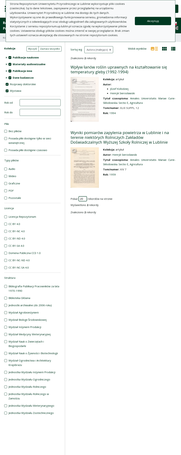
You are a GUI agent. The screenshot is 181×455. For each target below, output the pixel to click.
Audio (11, 169)
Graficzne (14, 183)
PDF (11, 190)
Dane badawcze (23, 77)
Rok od (8, 102)
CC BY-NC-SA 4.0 (18, 267)
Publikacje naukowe (26, 57)
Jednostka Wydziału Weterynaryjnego (31, 405)
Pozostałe (14, 198)
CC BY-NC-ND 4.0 (19, 260)
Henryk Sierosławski (122, 93)
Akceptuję (153, 21)
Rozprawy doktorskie (23, 84)
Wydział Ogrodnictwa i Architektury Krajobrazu (29, 363)
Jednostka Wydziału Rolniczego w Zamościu (28, 396)
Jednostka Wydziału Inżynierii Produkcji (31, 372)
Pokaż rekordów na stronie (91, 198)
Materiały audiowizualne (29, 64)
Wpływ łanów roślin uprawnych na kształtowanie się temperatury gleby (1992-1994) (119, 69)
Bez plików (15, 131)
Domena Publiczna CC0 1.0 (24, 253)
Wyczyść (32, 48)
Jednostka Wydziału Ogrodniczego (29, 379)
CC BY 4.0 (14, 224)
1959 (112, 174)
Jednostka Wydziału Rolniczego (27, 386)
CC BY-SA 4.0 (16, 245)
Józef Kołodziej (119, 89)
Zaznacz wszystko (50, 48)
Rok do (8, 112)
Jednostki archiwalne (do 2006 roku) (30, 305)
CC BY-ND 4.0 (16, 238)
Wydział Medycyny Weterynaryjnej (29, 334)
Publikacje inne (22, 71)
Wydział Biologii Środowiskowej (27, 319)
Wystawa (15, 90)
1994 (112, 113)
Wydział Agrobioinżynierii (23, 312)
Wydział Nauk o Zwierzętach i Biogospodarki (26, 344)
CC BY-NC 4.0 (16, 231)
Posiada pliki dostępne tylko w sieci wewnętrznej (29, 141)
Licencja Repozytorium (22, 216)
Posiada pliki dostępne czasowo (27, 150)
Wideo (12, 176)
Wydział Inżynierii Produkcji (24, 327)
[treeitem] (32, 57)
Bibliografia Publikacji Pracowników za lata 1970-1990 (33, 288)
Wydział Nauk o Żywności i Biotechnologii (33, 353)
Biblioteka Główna (19, 298)
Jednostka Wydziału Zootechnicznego (31, 413)
